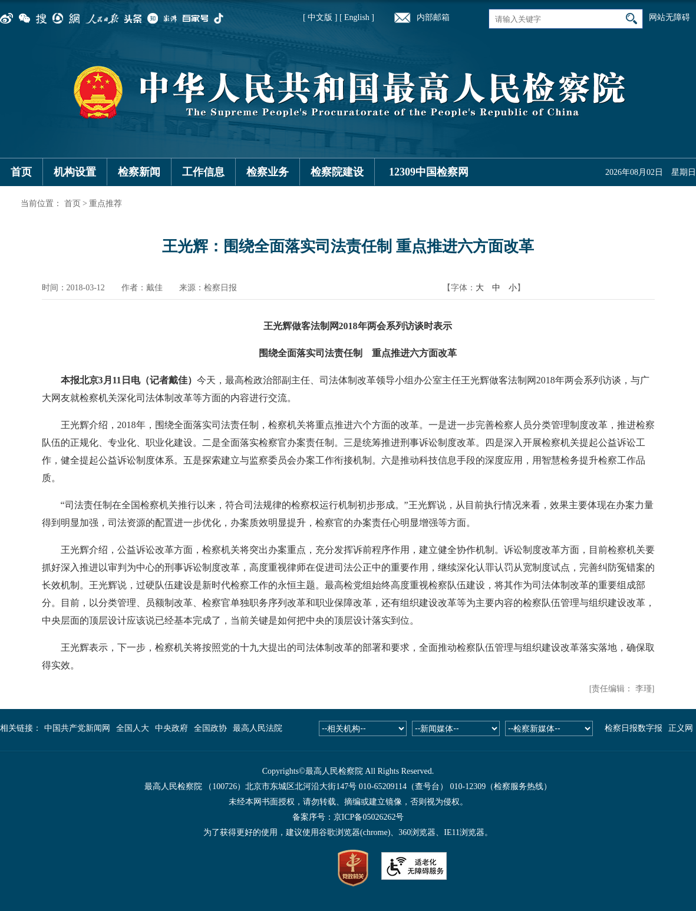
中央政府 (171, 728)
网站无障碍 (669, 17)
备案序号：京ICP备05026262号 (348, 817)
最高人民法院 (257, 728)
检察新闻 (139, 172)
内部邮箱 (433, 17)
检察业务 (267, 172)
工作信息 (203, 172)
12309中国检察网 (429, 172)
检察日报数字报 (633, 728)
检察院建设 (337, 172)
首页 (21, 172)
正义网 (680, 728)
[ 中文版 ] (320, 17)
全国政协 (210, 728)
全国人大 (132, 728)
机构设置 (75, 172)
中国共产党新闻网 (77, 728)
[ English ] (356, 17)
